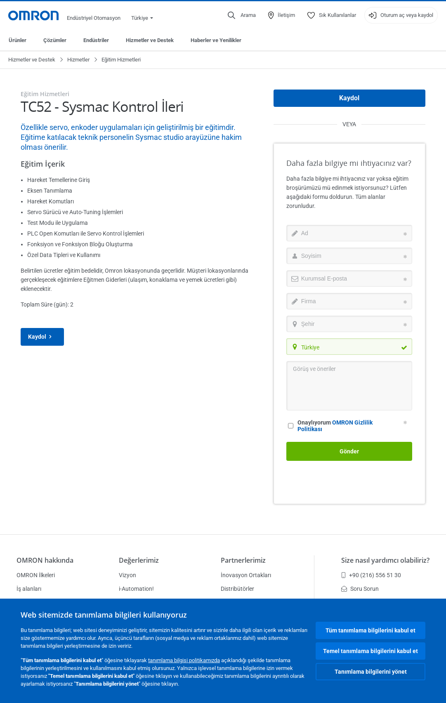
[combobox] (349, 346)
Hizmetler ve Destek (150, 40)
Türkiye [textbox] (310, 347)
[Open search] (242, 15)
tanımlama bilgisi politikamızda (184, 660)
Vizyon (127, 575)
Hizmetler (78, 60)
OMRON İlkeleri (36, 575)
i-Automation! (136, 588)
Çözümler (54, 40)
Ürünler (17, 40)
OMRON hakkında (45, 560)
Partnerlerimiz (243, 560)
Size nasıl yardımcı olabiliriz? (385, 560)
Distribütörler (237, 588)
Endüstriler (96, 40)
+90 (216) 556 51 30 (371, 575)
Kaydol (42, 336)
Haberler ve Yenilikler (216, 40)
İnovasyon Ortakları (246, 575)
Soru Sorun (360, 588)
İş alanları (29, 588)
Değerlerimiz (139, 560)
